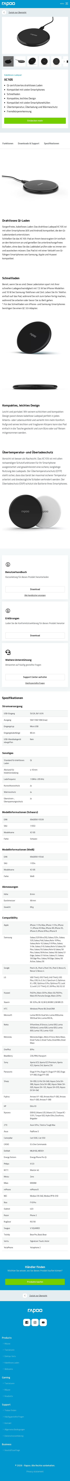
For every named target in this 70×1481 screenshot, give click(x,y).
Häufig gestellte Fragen (35, 683)
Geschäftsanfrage (12, 1450)
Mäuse (7, 1343)
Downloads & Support (28, 143)
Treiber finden (10, 1410)
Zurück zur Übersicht (14, 12)
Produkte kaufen (35, 1281)
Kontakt (8, 1423)
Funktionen (7, 143)
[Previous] (64, 61)
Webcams (9, 1369)
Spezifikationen (51, 143)
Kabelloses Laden (12, 1362)
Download (35, 589)
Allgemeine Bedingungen (15, 1429)
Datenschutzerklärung (14, 1435)
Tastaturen (9, 1349)
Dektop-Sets (10, 1356)
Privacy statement (35, 1471)
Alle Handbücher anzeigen (35, 595)
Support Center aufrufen (35, 677)
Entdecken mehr (35, 120)
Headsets (9, 1396)
